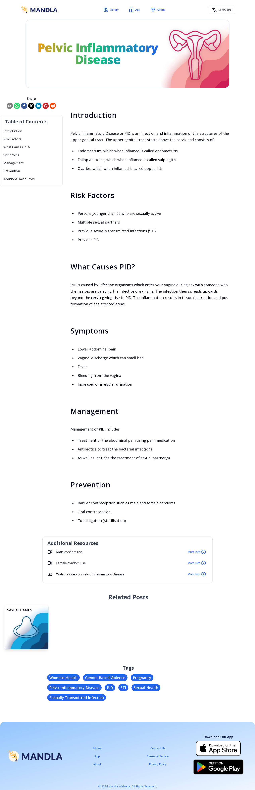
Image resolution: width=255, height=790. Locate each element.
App (134, 9)
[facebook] (24, 106)
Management (13, 163)
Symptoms (11, 155)
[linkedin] (38, 106)
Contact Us (157, 748)
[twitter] (31, 106)
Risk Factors (12, 139)
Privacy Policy (158, 764)
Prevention (11, 171)
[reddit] (53, 106)
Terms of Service (158, 756)
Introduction (12, 131)
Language (221, 9)
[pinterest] (45, 106)
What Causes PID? (16, 147)
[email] (10, 106)
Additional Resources (19, 179)
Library (111, 9)
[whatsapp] (17, 106)
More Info (196, 551)
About (158, 9)
